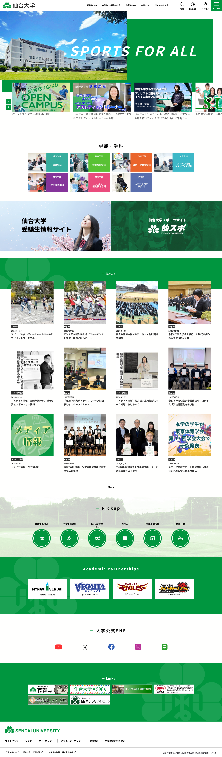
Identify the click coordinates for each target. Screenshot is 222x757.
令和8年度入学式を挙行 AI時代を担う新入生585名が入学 (189, 334)
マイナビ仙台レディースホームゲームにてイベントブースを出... (32, 334)
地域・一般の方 (161, 5)
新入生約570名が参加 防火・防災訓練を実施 (137, 334)
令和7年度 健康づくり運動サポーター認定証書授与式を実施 (137, 467)
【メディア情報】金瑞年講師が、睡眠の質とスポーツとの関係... (32, 401)
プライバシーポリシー (72, 740)
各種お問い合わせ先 (115, 740)
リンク (28, 740)
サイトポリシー (46, 740)
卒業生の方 (131, 5)
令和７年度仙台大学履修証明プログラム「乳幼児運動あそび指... (189, 401)
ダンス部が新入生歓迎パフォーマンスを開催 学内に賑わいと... (85, 334)
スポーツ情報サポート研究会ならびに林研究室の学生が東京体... (189, 467)
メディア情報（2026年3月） (32, 465)
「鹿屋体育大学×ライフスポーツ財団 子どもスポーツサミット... (85, 401)
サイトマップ (11, 740)
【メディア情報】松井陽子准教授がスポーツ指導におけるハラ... (137, 401)
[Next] (8, 107)
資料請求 (94, 740)
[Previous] (8, 101)
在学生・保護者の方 (111, 5)
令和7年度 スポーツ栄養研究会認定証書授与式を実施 (85, 467)
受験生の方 (92, 5)
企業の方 (145, 5)
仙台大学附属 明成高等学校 (61, 752)
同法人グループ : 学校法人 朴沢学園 (23, 752)
